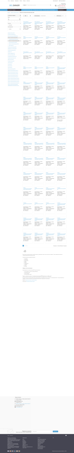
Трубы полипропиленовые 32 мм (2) (13, 81)
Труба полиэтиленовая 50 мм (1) (13, 76)
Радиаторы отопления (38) (12, 48)
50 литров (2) (10, 65)
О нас (9, 0)
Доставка (12, 0)
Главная (9, 12)
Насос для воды (40, 448)
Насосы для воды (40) (11, 54)
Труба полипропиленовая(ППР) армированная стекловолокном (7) (13, 85)
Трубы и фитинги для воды (42, 439)
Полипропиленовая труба (27, 9)
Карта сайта (24, 447)
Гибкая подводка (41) (11, 53)
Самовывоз (17, 0)
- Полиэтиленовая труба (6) (12, 42)
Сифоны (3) (10, 51)
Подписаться (55, 431)
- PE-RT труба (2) (10, 45)
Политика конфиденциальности (28, 446)
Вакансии (24, 445)
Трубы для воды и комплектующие (31, 392)
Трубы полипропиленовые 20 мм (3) (13, 78)
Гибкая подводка (40, 445)
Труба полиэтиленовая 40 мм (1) (13, 75)
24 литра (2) (10, 64)
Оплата (21, 0)
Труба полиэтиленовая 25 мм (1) (13, 70)
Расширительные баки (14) (12, 56)
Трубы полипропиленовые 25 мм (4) (13, 79)
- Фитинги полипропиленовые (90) (13, 40)
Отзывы (24, 0)
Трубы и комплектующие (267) (13, 37)
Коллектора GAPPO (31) (11, 34)
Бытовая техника (40, 447)
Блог (23, 439)
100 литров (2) (10, 62)
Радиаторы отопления (37, 9)
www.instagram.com (19, 407)
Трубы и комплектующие (15, 12)
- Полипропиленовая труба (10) (13, 39)
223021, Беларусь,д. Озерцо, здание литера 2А (23, 403)
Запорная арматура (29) (12, 50)
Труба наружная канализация (49, 9)
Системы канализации (41, 440)
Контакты (28, 0)
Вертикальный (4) (11, 59)
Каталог (14, 9)
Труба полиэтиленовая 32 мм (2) (13, 73)
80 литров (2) (10, 67)
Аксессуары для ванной (41, 446)
